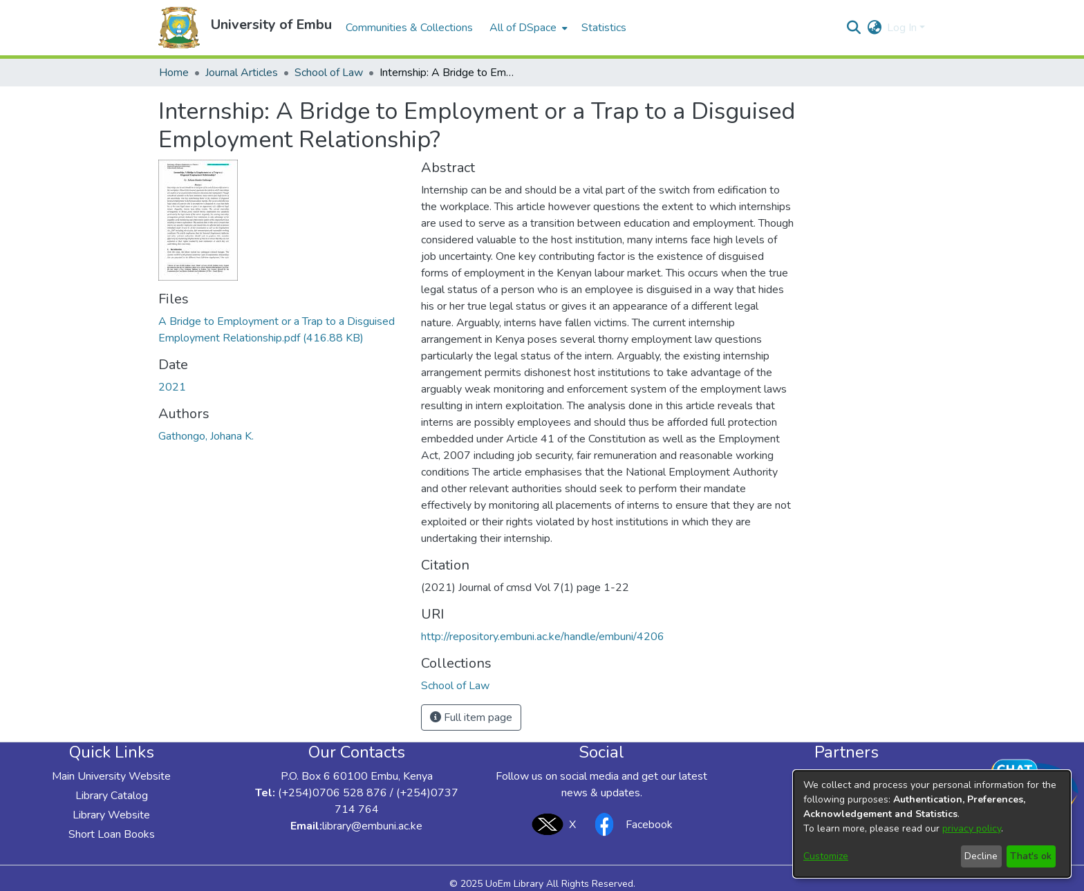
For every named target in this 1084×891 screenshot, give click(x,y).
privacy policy (971, 828)
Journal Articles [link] (241, 72)
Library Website (111, 815)
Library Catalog (111, 795)
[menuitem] (527, 27)
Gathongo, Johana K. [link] (206, 436)
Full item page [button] (471, 717)
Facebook (630, 824)
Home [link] (174, 72)
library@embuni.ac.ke (372, 826)
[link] (455, 685)
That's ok (1031, 856)
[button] (179, 27)
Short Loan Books (111, 834)
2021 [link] (172, 387)
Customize (825, 856)
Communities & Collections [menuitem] (409, 27)
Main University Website (111, 776)
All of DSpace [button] (523, 27)
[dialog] (932, 824)
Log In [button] (903, 27)
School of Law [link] (329, 72)
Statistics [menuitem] (603, 27)
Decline (981, 856)
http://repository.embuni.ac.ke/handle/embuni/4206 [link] (542, 636)
